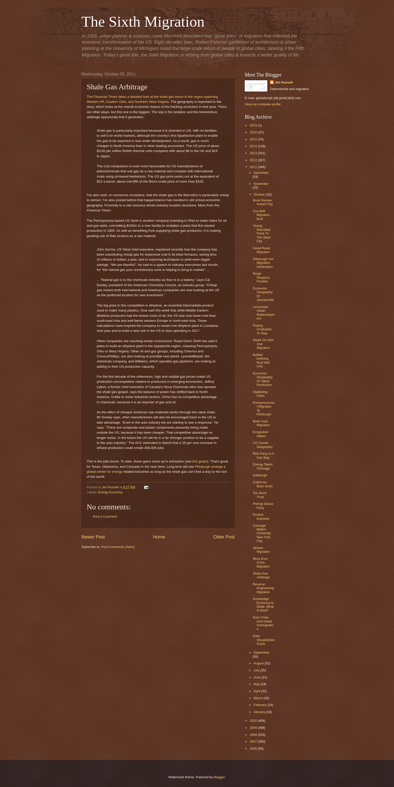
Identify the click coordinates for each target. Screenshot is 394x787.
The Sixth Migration (143, 21)
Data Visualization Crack (264, 640)
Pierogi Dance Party (263, 505)
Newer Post (93, 536)
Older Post (224, 536)
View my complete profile (263, 104)
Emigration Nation (260, 434)
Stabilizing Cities (260, 394)
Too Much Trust (260, 495)
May (257, 684)
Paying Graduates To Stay (262, 329)
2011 (254, 167)
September (261, 652)
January (260, 712)
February (260, 705)
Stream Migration (261, 550)
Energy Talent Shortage (263, 466)
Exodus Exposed (261, 516)
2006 (254, 748)
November (261, 184)
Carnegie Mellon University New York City (262, 533)
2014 (254, 146)
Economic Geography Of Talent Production (263, 379)
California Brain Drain (263, 484)
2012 (254, 160)
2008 (254, 735)
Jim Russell (284, 82)
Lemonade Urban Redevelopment (264, 312)
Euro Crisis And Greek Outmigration (263, 623)
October (260, 194)
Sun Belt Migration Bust (261, 215)
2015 (254, 139)
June (258, 677)
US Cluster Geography (263, 444)
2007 (254, 741)
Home (159, 536)
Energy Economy (110, 492)
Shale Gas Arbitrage (261, 575)
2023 (254, 125)
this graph (199, 461)
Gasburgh (260, 475)
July (257, 670)
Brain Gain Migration (261, 423)
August (259, 663)
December (261, 173)
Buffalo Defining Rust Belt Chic (261, 360)
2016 (254, 132)
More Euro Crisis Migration (261, 562)
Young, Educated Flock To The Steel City (261, 233)
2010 (254, 721)
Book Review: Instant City (263, 202)
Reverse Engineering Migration (263, 588)
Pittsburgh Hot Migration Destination (263, 263)
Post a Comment (105, 516)
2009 (254, 728)
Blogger (219, 777)
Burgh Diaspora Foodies (261, 277)
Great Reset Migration (261, 250)
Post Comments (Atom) (118, 547)
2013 (254, 153)
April (257, 691)
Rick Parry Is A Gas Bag (263, 455)
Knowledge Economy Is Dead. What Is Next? (263, 604)
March (258, 698)
